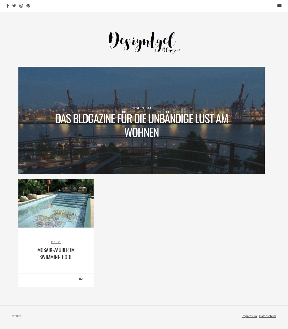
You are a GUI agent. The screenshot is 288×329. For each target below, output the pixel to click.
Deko (56, 242)
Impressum (249, 316)
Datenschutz (267, 316)
